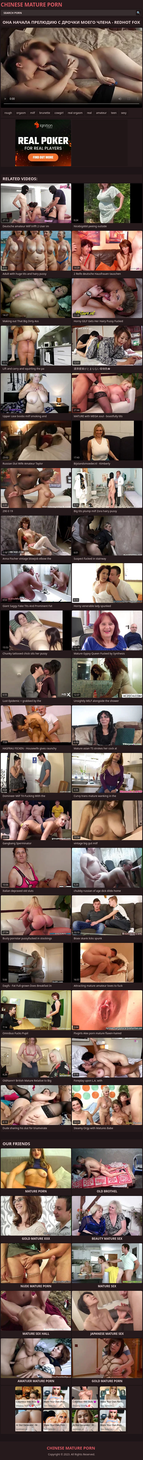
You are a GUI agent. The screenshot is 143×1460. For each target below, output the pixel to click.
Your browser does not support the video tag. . (71, 68)
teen (114, 113)
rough (8, 113)
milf (32, 113)
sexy (123, 113)
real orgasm (75, 113)
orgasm (21, 113)
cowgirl (59, 113)
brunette (44, 113)
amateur (101, 113)
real (89, 113)
